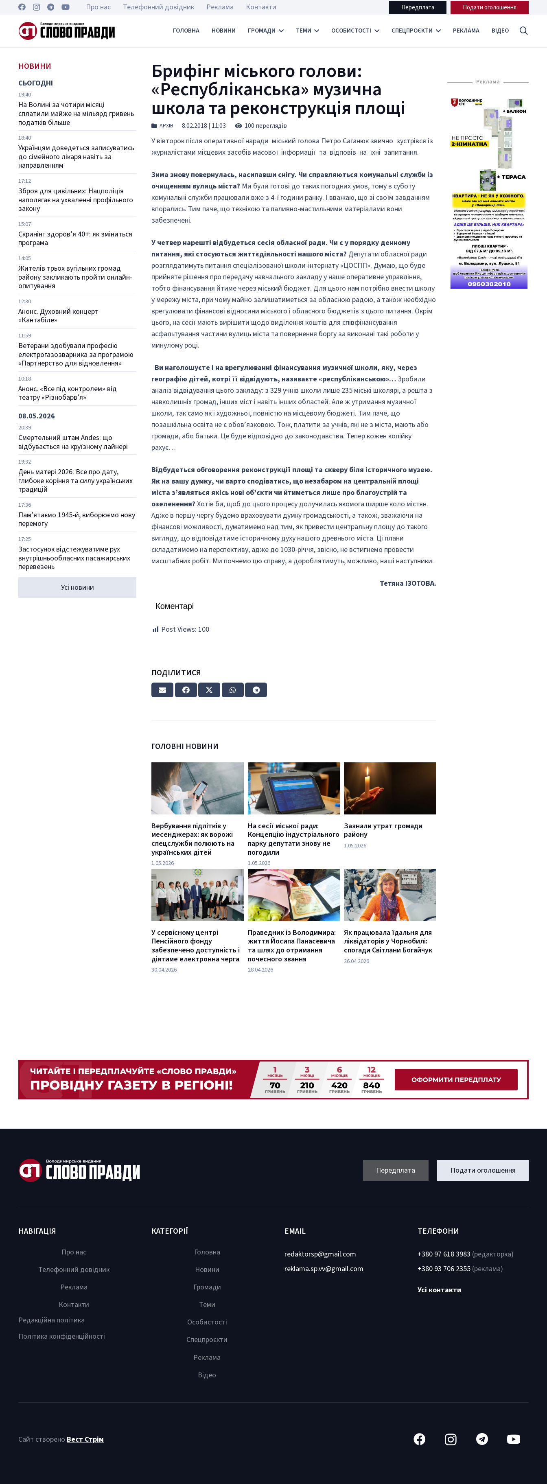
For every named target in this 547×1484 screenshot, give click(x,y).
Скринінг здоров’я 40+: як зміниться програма (75, 238)
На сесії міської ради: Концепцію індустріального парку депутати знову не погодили (293, 839)
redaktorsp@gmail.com (320, 1254)
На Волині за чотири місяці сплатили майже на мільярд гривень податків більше (76, 113)
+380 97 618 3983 (444, 1254)
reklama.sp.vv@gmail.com (323, 1269)
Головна (207, 1252)
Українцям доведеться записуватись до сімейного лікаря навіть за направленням (76, 157)
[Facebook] (22, 7)
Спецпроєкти (207, 1340)
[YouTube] (65, 7)
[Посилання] (66, 31)
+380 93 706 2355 (444, 1269)
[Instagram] (36, 7)
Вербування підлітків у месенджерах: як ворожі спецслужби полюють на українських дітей (192, 839)
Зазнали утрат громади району (383, 830)
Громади (207, 1287)
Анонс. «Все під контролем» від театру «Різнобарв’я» (67, 393)
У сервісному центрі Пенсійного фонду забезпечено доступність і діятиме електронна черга (195, 946)
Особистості (207, 1322)
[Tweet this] (209, 690)
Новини (207, 1270)
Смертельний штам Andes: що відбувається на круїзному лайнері (73, 442)
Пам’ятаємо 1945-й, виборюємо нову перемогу (76, 519)
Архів (166, 126)
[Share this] (186, 690)
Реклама (74, 1287)
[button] (524, 31)
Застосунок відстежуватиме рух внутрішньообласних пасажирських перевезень (74, 558)
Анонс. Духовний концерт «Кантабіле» (58, 316)
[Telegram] (50, 7)
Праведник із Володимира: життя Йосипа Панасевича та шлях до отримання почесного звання (292, 946)
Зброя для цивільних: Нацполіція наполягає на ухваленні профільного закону (75, 200)
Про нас (73, 1252)
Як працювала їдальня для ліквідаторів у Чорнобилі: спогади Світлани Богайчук (388, 941)
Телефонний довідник (73, 1270)
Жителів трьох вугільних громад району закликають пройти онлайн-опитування (75, 277)
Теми (207, 1305)
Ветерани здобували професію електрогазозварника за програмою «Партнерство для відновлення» (75, 354)
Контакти (74, 1305)
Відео (207, 1375)
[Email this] (162, 690)
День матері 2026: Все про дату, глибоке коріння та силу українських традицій (75, 481)
